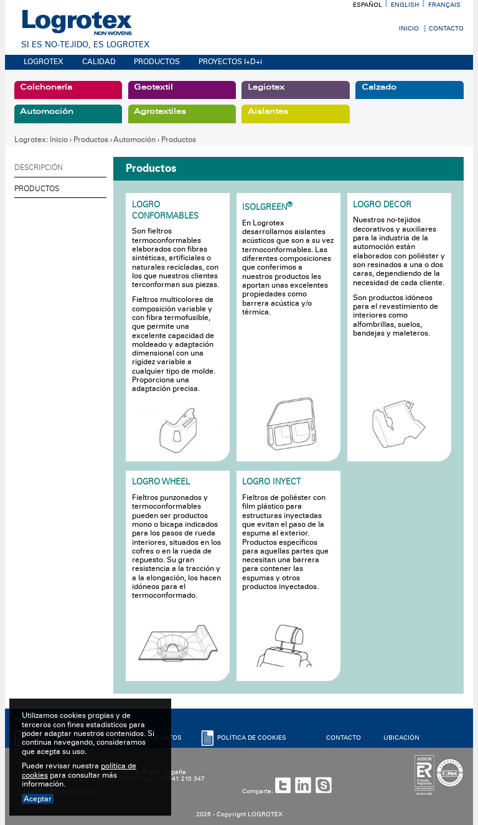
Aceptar (38, 798)
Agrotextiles (160, 111)
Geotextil (153, 87)
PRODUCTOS (157, 61)
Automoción (46, 111)
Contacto (446, 28)
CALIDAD (99, 61)
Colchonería (46, 87)
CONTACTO (343, 738)
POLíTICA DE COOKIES (251, 738)
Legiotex (266, 87)
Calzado (379, 87)
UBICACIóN (401, 738)
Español (367, 5)
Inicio (409, 28)
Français (444, 5)
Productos (90, 139)
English (405, 5)
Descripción (38, 167)
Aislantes (268, 111)
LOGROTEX (43, 61)
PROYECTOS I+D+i (230, 61)
